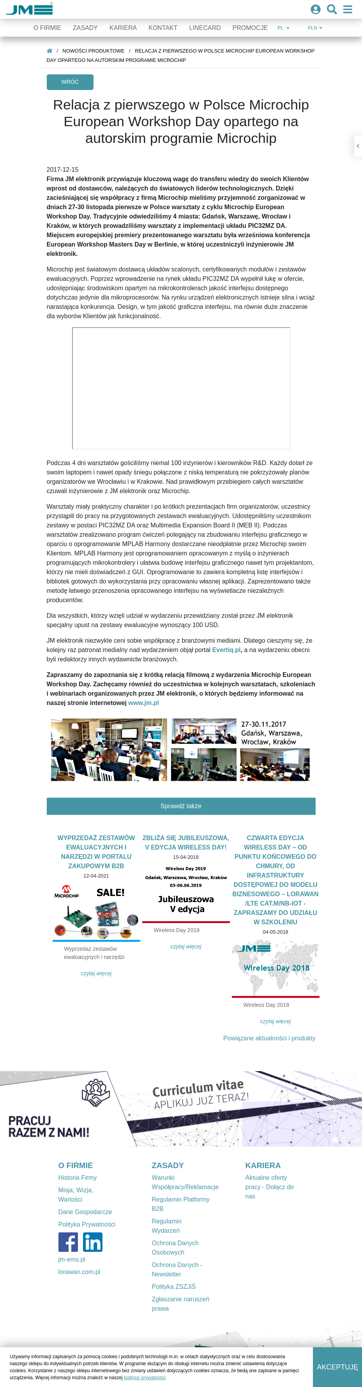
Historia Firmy (77, 1177)
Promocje (250, 28)
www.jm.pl (143, 703)
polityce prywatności (145, 1377)
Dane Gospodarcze (85, 1212)
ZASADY (168, 1165)
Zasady (85, 28)
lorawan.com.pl (79, 1272)
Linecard (205, 28)
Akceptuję (337, 1367)
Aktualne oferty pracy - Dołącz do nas (269, 1187)
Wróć (69, 82)
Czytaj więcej (96, 973)
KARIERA (263, 1165)
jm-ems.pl (71, 1259)
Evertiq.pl (226, 650)
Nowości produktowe (94, 51)
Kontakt (162, 28)
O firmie (47, 28)
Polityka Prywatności (87, 1224)
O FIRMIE (75, 1165)
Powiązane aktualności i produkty (269, 1038)
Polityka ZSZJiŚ (174, 1286)
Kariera (123, 28)
